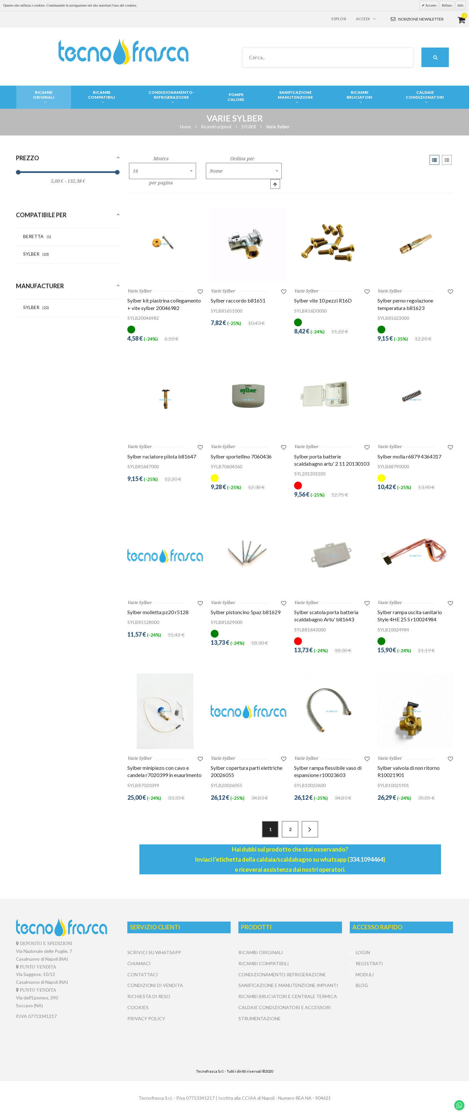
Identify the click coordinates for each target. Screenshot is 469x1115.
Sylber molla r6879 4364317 (409, 456)
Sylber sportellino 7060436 (241, 456)
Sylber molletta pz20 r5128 (158, 612)
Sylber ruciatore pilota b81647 (161, 456)
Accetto (430, 5)
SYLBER (36, 254)
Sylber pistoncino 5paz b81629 (245, 612)
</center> (401, 1015)
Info (460, 5)
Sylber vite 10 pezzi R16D (323, 300)
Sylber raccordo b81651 (238, 300)
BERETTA (37, 236)
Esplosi (339, 18)
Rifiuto (447, 5)
